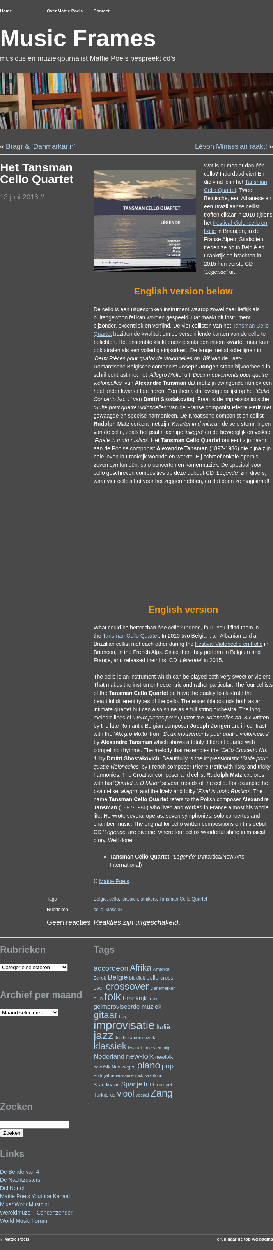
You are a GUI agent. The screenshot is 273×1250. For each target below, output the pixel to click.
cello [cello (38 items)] (153, 977)
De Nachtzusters (20, 1180)
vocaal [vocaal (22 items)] (142, 1094)
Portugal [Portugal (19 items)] (101, 1075)
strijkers (149, 899)
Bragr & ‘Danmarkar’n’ (40, 146)
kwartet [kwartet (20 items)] (135, 1047)
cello (114, 899)
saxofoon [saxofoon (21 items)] (154, 1075)
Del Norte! (12, 1188)
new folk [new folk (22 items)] (102, 1066)
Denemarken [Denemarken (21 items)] (163, 988)
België (100, 899)
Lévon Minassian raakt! (231, 146)
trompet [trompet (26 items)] (164, 1085)
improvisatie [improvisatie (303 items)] (124, 1025)
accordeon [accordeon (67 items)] (111, 968)
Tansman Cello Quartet (130, 636)
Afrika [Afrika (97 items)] (140, 968)
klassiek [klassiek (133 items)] (110, 1046)
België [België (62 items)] (118, 977)
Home (6, 11)
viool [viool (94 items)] (125, 1093)
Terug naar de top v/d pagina (244, 1239)
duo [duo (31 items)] (98, 998)
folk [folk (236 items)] (112, 997)
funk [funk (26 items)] (153, 998)
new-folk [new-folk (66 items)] (140, 1056)
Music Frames (78, 38)
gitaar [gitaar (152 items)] (105, 1015)
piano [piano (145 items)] (148, 1065)
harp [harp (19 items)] (123, 1016)
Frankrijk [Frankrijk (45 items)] (134, 997)
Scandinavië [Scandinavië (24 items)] (107, 1085)
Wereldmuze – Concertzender (36, 1212)
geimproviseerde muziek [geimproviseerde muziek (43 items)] (127, 1006)
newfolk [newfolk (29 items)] (164, 1057)
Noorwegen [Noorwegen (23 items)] (124, 1067)
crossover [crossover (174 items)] (127, 986)
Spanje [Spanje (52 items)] (131, 1084)
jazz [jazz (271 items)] (103, 1035)
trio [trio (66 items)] (149, 1084)
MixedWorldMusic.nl (24, 1204)
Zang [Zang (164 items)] (161, 1093)
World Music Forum (23, 1221)
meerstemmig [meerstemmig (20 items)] (156, 1047)
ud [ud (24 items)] (113, 1095)
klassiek (129, 899)
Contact (102, 11)
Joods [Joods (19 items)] (120, 1037)
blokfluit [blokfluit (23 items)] (137, 978)
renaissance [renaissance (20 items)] (122, 1075)
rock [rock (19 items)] (139, 1075)
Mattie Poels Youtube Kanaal (35, 1196)
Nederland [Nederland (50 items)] (109, 1056)
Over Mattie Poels (65, 11)
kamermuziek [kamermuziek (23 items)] (141, 1037)
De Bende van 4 (19, 1172)
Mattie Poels (16, 1239)
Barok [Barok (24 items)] (100, 978)
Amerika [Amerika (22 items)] (161, 968)
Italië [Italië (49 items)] (163, 1027)
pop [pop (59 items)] (168, 1066)
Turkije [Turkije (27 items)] (101, 1095)
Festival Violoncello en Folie (228, 644)
